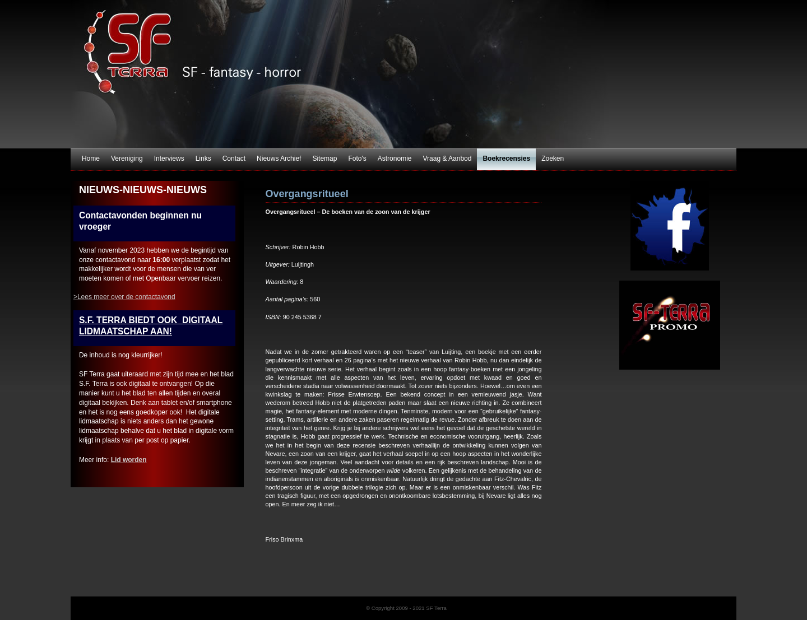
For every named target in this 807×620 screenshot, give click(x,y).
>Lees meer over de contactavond (124, 297)
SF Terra (403, 74)
